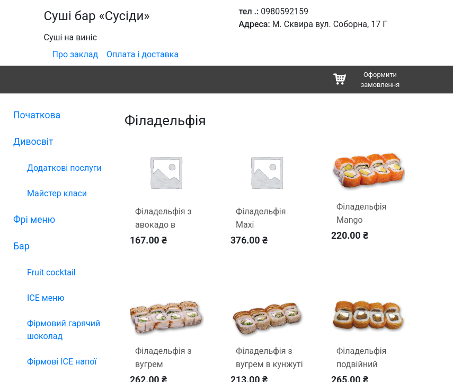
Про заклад (75, 54)
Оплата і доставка (142, 54)
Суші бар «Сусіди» (97, 15)
